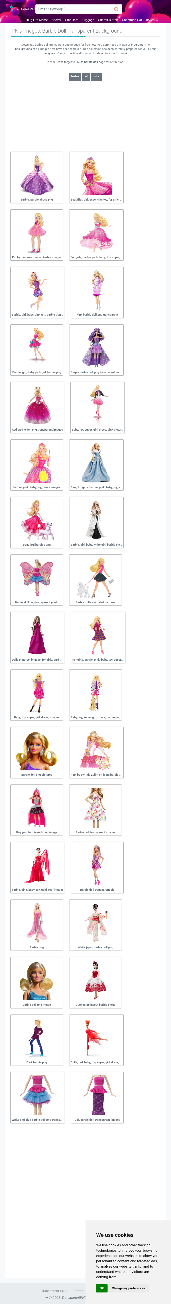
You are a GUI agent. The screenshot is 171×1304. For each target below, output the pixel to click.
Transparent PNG (54, 1291)
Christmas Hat (132, 20)
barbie (75, 76)
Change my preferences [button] (128, 1288)
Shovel (56, 20)
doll (86, 76)
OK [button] (102, 1288)
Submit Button (108, 20)
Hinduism (71, 20)
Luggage (88, 20)
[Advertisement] (85, 116)
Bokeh (150, 20)
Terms (78, 1291)
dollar (96, 76)
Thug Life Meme (36, 20)
